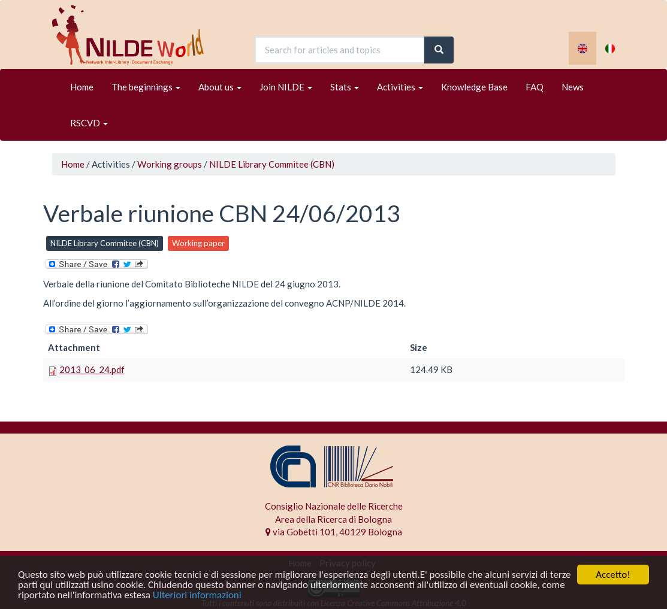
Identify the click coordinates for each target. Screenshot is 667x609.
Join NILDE (285, 86)
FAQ (535, 86)
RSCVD (89, 122)
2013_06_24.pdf (92, 369)
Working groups (169, 164)
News (573, 86)
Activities (400, 86)
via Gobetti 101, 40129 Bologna (333, 531)
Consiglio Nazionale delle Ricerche (334, 506)
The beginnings (145, 86)
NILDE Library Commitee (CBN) (271, 164)
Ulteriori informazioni (197, 596)
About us (220, 86)
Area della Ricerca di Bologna (333, 519)
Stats (344, 86)
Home (81, 86)
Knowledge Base (474, 86)
